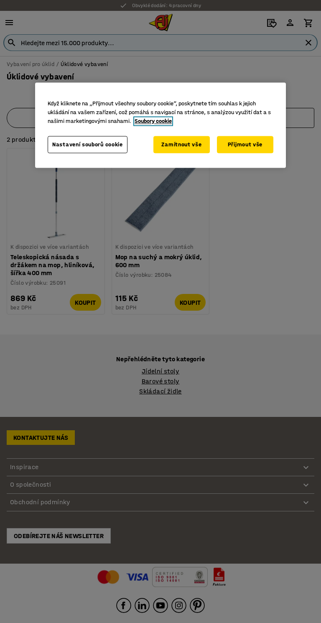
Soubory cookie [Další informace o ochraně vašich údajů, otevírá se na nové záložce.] (153, 121)
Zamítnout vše (181, 144)
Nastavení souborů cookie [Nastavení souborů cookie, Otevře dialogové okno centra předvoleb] (87, 144)
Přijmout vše (245, 144)
